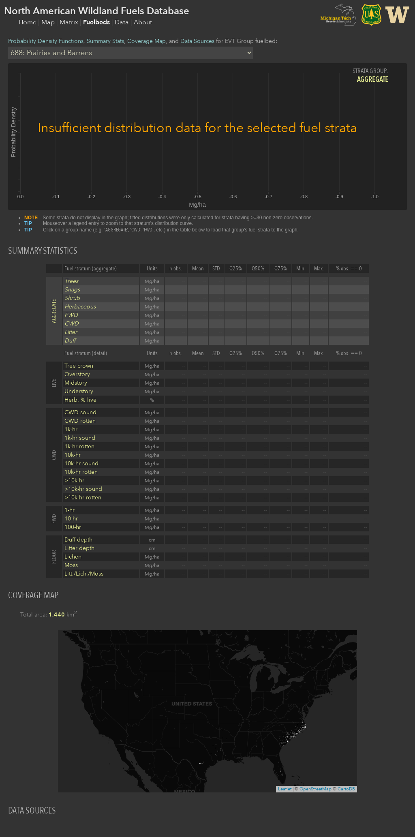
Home (28, 22)
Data (122, 22)
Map (48, 22)
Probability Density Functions (45, 41)
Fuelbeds (97, 22)
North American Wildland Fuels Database (96, 11)
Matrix (70, 22)
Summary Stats (105, 41)
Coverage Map (146, 41)
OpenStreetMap (315, 789)
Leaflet (284, 789)
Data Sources (197, 41)
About (143, 22)
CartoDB (346, 789)
